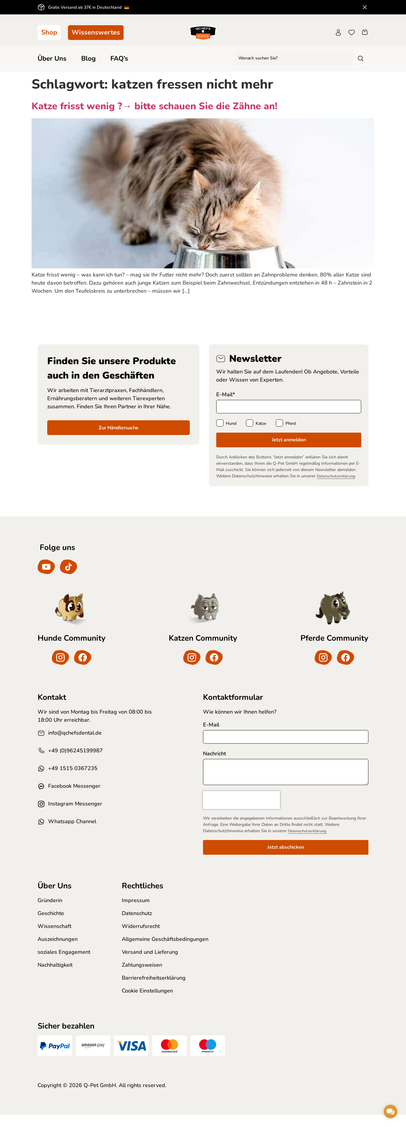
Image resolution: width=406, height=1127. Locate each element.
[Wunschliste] (351, 32)
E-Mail (211, 733)
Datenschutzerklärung (337, 478)
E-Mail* (225, 394)
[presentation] (241, 812)
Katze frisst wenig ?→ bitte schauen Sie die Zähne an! (154, 106)
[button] (390, 1111)
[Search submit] (360, 58)
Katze (261, 424)
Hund (231, 424)
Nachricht (214, 762)
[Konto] (338, 32)
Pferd (290, 424)
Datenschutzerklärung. (309, 842)
